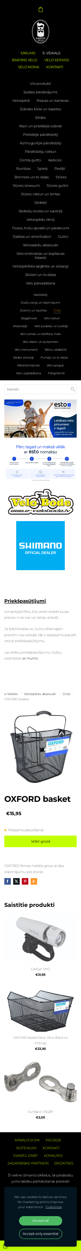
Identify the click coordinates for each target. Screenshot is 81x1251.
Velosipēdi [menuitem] (21, 101)
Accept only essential (40, 1234)
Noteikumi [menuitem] (26, 1148)
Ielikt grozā (40, 841)
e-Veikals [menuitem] (51, 53)
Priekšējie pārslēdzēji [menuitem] (40, 135)
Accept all (40, 1221)
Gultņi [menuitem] (63, 237)
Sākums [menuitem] (28, 53)
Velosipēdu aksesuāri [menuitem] (40, 245)
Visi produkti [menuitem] (40, 84)
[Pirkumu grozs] (40, 9)
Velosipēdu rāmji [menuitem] (40, 220)
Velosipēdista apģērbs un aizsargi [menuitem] (40, 266)
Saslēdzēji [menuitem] (40, 294)
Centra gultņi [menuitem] (30, 160)
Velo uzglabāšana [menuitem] (28, 373)
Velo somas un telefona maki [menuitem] (40, 334)
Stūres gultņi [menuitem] (57, 186)
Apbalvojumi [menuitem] (27, 1140)
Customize (54, 1207)
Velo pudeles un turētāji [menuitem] (51, 326)
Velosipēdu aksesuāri (40, 694)
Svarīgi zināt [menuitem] (25, 1156)
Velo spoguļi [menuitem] (55, 365)
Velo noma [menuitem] (28, 67)
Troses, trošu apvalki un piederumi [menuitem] (40, 228)
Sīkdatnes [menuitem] (64, 1163)
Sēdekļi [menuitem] (40, 203)
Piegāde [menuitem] (53, 1140)
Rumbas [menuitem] (23, 169)
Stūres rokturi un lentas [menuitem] (40, 194)
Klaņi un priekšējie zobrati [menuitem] (40, 126)
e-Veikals (11, 694)
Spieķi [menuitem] (42, 169)
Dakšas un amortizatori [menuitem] (32, 237)
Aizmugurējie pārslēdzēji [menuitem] (40, 143)
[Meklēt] (40, 389)
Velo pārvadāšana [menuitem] (40, 283)
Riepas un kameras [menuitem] (52, 101)
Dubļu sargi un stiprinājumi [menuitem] (40, 302)
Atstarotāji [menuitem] (20, 326)
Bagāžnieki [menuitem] (29, 318)
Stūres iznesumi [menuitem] (26, 186)
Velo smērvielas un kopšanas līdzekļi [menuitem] (40, 256)
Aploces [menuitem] (55, 160)
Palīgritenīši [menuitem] (56, 373)
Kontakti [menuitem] (54, 67)
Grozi (66, 694)
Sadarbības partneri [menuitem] (28, 1163)
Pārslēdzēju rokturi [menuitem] (40, 152)
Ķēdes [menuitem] (40, 118)
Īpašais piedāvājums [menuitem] (40, 92)
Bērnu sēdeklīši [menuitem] (56, 349)
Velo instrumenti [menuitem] (26, 349)
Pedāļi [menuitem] (59, 169)
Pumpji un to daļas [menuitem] (54, 357)
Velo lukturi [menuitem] (52, 318)
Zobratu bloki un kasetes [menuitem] (40, 109)
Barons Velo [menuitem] (24, 60)
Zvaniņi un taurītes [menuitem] (33, 310)
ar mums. (30, 658)
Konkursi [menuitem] (53, 1156)
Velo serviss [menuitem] (56, 60)
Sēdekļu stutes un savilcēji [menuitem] (41, 211)
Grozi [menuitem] (57, 310)
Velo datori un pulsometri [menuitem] (41, 341)
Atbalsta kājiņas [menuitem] (28, 365)
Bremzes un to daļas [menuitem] (31, 177)
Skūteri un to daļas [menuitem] (40, 275)
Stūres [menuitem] (61, 177)
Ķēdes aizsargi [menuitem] (23, 357)
